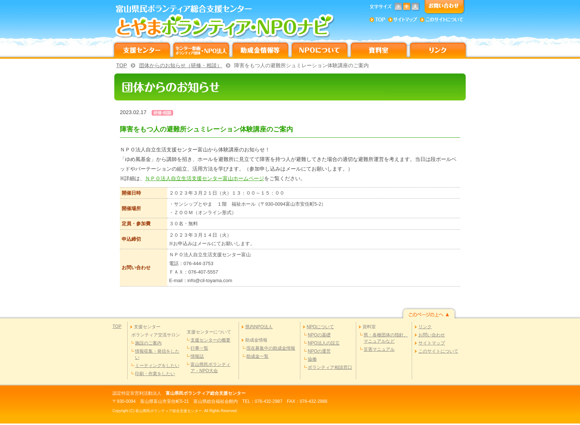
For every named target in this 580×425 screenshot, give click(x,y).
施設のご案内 (148, 343)
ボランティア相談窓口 (330, 367)
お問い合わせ (431, 334)
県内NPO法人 (259, 326)
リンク (425, 326)
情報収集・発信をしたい (157, 354)
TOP (121, 65)
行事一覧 (199, 348)
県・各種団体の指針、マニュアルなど (386, 338)
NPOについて (320, 326)
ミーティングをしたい (157, 365)
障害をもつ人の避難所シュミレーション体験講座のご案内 (301, 65)
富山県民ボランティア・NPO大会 (210, 367)
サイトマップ (431, 343)
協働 (312, 359)
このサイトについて (438, 351)
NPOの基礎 (319, 334)
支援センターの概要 (210, 340)
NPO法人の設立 (324, 343)
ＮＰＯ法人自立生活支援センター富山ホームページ (204, 178)
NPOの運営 (319, 351)
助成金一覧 (257, 356)
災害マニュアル (379, 349)
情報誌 (197, 356)
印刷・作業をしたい (155, 373)
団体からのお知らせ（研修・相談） (180, 65)
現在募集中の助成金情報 (270, 348)
